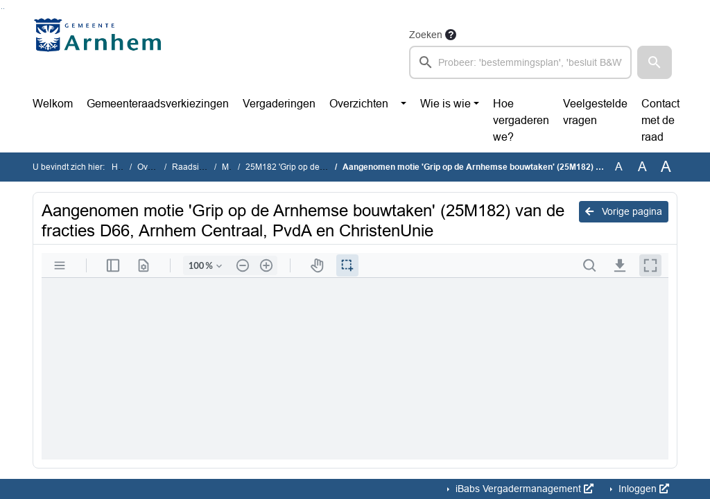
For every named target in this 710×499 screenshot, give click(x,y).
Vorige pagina (623, 211)
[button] (654, 62)
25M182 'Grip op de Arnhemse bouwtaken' (325, 167)
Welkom (53, 104)
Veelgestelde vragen (595, 112)
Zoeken (425, 34)
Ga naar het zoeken (1, 8)
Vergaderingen (279, 104)
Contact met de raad (660, 120)
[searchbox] (520, 62)
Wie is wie (445, 104)
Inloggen (642, 488)
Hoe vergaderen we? (521, 120)
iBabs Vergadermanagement (523, 488)
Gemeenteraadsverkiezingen (158, 104)
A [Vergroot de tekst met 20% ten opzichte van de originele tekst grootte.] (642, 166)
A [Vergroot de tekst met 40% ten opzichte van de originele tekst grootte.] (666, 167)
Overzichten (358, 104)
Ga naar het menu (3, 8)
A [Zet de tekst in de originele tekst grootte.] (619, 167)
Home (123, 167)
